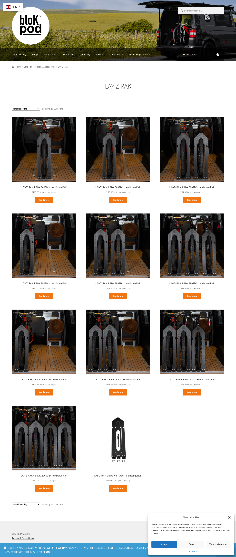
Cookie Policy (191, 551)
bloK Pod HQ (19, 54)
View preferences (218, 544)
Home (18, 66)
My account (49, 54)
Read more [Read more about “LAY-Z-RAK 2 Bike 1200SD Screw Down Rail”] (118, 392)
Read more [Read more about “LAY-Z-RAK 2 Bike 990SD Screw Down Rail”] (118, 295)
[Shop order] (26, 109)
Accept (164, 544)
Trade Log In (116, 54)
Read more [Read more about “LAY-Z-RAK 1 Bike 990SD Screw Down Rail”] (44, 295)
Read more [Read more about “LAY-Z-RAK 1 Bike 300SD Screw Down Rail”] (44, 199)
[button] (229, 517)
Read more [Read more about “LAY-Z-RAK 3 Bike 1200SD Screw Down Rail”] (192, 392)
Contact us (68, 54)
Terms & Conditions (23, 538)
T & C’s (99, 54)
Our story (85, 54)
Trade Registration (139, 54)
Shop (35, 54)
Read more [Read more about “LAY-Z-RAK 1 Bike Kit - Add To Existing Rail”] (118, 488)
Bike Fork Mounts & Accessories (40, 66)
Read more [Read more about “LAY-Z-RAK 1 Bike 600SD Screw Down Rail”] (118, 199)
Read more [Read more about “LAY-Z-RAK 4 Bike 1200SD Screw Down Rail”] (44, 488)
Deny (191, 544)
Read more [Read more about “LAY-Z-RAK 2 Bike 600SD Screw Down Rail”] (192, 199)
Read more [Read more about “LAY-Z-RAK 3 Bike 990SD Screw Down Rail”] (192, 295)
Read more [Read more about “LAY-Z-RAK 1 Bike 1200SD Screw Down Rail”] (44, 392)
